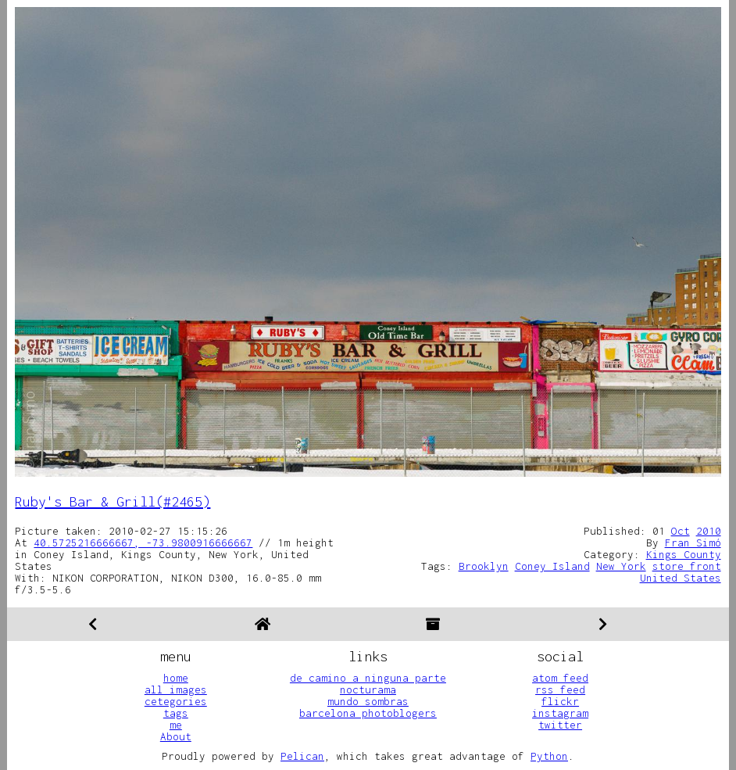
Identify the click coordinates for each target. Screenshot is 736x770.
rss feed (560, 689)
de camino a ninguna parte (368, 678)
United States (680, 577)
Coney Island (552, 566)
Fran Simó (693, 542)
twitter (560, 724)
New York (621, 566)
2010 (708, 531)
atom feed (560, 678)
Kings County (683, 554)
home (175, 678)
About (175, 736)
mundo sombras (368, 701)
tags (175, 713)
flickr (560, 701)
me (176, 724)
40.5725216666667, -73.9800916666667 (143, 542)
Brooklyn (484, 566)
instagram (560, 713)
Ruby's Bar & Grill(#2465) (112, 501)
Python (549, 756)
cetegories (176, 701)
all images (176, 689)
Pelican (302, 756)
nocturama (368, 689)
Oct (680, 531)
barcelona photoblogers (368, 713)
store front (686, 566)
